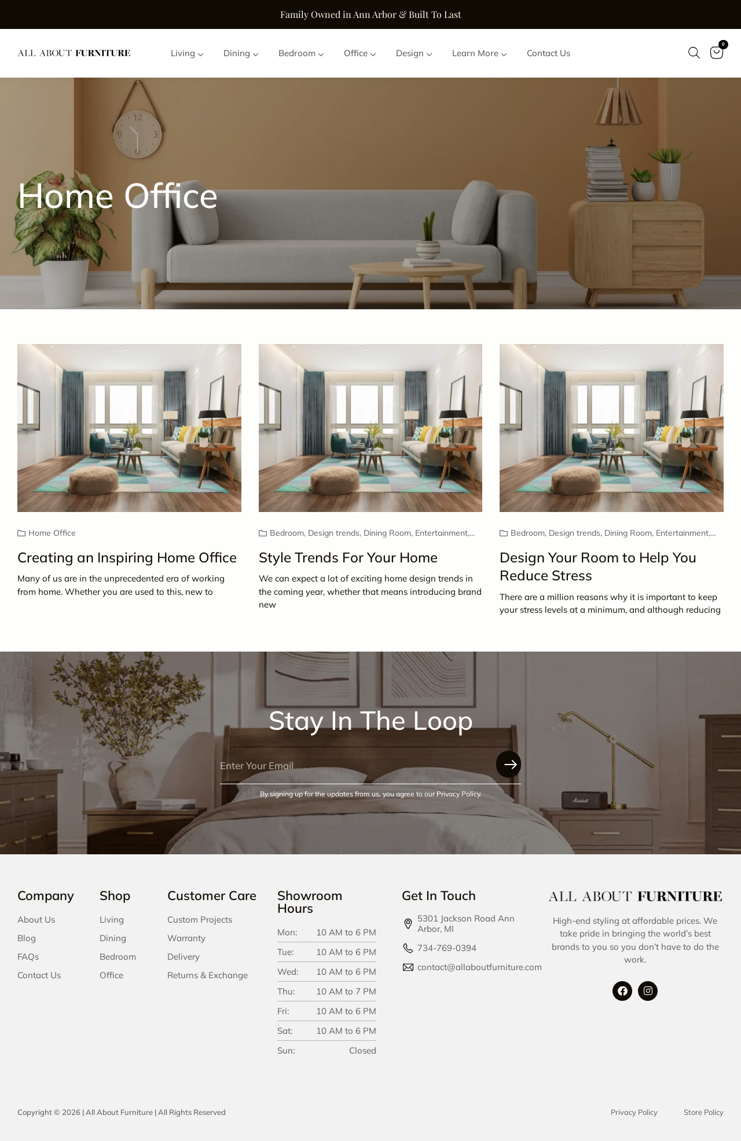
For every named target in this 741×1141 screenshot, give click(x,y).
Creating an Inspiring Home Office (127, 557)
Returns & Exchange (207, 975)
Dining (113, 937)
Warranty (186, 937)
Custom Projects (199, 919)
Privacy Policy (634, 1112)
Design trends (334, 533)
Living (112, 919)
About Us (36, 919)
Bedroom (287, 533)
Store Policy (704, 1112)
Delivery (183, 956)
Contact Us (39, 975)
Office (111, 975)
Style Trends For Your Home (348, 557)
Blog (26, 937)
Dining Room (387, 533)
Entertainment (441, 533)
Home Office (52, 533)
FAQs (28, 956)
